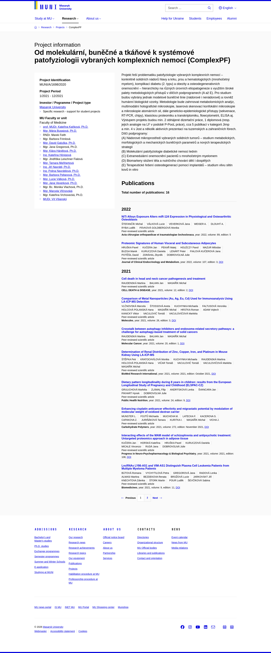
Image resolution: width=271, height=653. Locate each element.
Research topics (77, 553)
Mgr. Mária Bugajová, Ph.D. (60, 130)
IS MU (58, 607)
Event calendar (179, 537)
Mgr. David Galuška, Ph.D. (59, 142)
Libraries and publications (151, 553)
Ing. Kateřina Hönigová (57, 155)
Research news (77, 542)
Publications (75, 563)
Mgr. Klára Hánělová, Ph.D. (60, 150)
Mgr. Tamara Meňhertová (58, 163)
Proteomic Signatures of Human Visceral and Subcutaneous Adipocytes (169, 243)
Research (78, 529)
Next (157, 497)
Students (195, 18)
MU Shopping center (103, 607)
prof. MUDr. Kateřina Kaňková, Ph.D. (65, 126)
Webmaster (40, 631)
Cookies (82, 631)
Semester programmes (46, 556)
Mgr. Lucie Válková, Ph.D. (59, 179)
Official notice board (113, 537)
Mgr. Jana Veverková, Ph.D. (60, 183)
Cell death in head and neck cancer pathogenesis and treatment (163, 278)
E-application (41, 567)
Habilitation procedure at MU (84, 574)
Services (107, 558)
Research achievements (82, 547)
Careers (107, 542)
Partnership (109, 553)
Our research (76, 537)
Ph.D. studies (41, 546)
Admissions (45, 529)
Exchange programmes (46, 551)
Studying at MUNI (43, 572)
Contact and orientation (149, 558)
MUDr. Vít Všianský (55, 199)
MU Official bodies (147, 547)
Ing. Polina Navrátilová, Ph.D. (61, 170)
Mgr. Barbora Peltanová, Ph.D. (62, 174)
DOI (221, 262)
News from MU (179, 542)
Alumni (232, 18)
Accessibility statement (62, 631)
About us (112, 529)
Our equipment (77, 558)
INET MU (70, 607)
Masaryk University (53, 107)
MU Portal (83, 607)
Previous (129, 497)
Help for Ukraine (172, 18)
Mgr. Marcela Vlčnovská (57, 191)
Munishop (123, 607)
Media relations (179, 547)
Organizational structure (150, 542)
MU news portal (42, 607)
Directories (143, 537)
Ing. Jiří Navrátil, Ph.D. (57, 166)
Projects (73, 568)
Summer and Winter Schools (49, 561)
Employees (214, 18)
